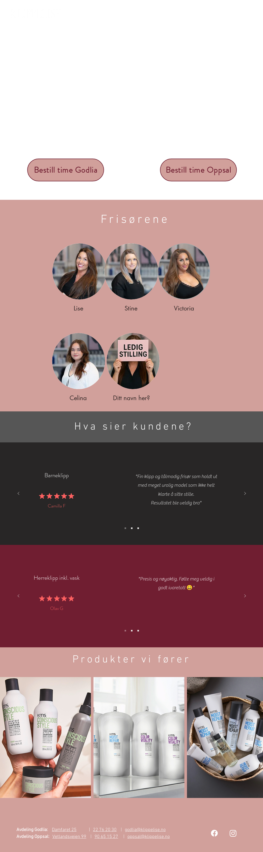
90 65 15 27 (106, 836)
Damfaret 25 (64, 830)
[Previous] (18, 493)
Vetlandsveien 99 (69, 836)
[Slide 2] (132, 528)
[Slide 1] (125, 528)
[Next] (245, 493)
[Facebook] (214, 833)
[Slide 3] (138, 528)
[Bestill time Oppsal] (198, 170)
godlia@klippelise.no (145, 830)
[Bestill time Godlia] (65, 170)
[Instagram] (233, 833)
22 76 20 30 (105, 830)
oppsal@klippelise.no (148, 836)
